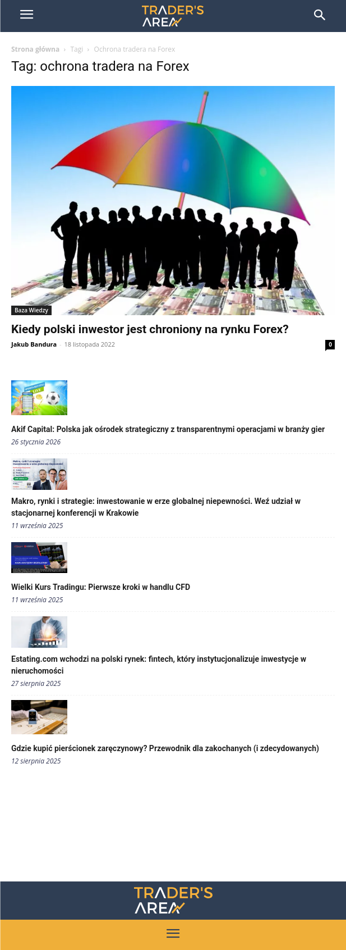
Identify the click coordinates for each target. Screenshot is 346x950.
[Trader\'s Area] (173, 16)
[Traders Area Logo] (173, 900)
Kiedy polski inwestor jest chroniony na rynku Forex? (150, 329)
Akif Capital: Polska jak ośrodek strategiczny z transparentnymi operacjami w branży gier (168, 429)
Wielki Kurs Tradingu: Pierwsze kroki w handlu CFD (100, 587)
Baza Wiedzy (31, 310)
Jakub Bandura (34, 344)
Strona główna (35, 49)
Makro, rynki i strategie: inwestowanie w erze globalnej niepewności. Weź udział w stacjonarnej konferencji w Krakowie (156, 507)
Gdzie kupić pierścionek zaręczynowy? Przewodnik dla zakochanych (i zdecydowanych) (165, 748)
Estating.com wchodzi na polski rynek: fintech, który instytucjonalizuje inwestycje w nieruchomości (158, 664)
